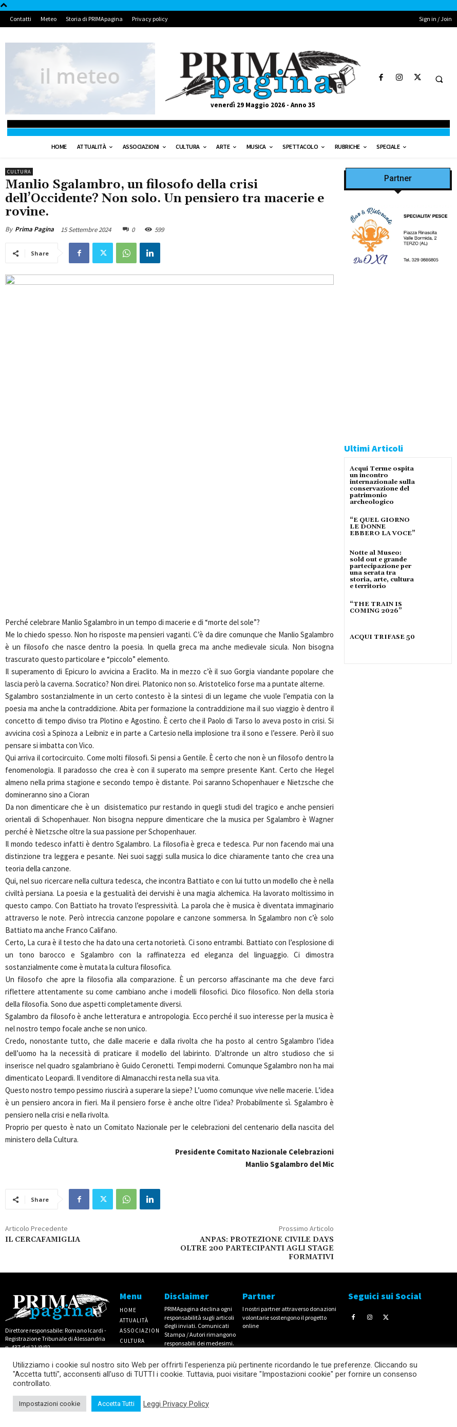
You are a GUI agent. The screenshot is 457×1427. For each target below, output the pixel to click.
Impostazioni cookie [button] (49, 1404)
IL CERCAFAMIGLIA (42, 1239)
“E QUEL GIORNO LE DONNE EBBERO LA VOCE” (382, 526)
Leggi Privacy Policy (176, 1404)
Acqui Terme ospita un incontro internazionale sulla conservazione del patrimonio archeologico (382, 485)
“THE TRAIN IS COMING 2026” (376, 607)
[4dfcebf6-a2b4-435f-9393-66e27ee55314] (398, 993)
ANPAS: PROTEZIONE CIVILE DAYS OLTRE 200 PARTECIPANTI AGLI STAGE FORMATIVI (257, 1248)
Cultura (19, 171)
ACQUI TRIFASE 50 (382, 637)
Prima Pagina (34, 229)
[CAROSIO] (398, 410)
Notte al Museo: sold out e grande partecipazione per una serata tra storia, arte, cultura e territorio (382, 570)
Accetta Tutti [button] (116, 1404)
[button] (439, 79)
